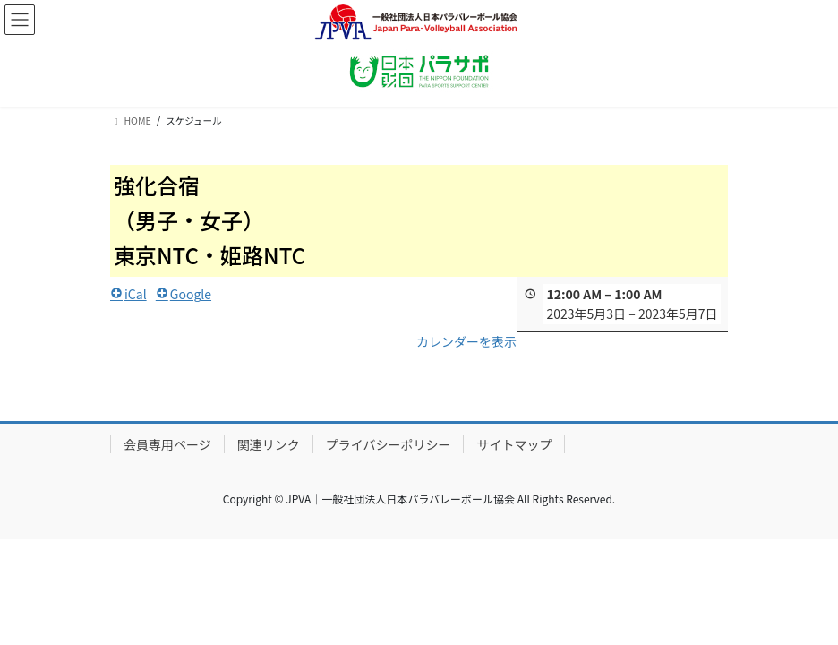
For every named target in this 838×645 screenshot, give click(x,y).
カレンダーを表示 (466, 341)
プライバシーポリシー (388, 444)
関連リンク (268, 444)
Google (183, 293)
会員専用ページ (167, 444)
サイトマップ (514, 444)
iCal (128, 293)
